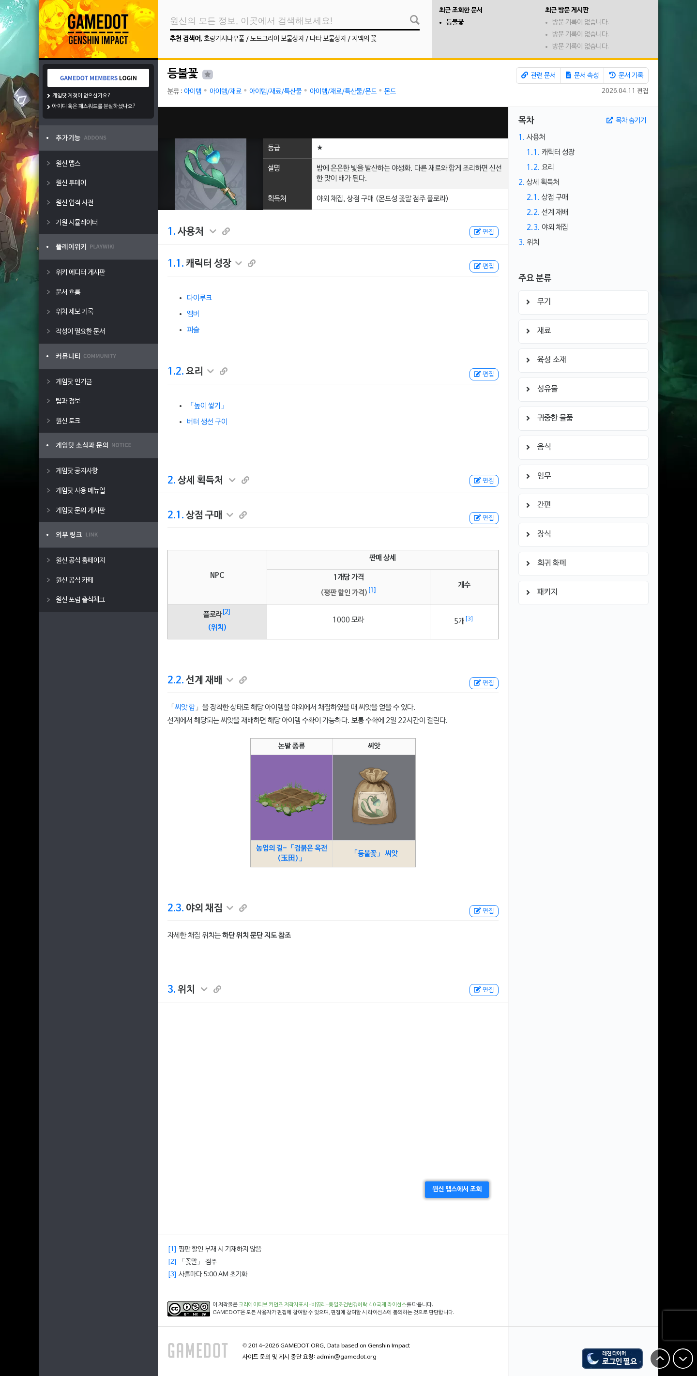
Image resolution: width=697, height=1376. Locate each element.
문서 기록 (626, 75)
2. (171, 480)
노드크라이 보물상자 (277, 39)
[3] (469, 619)
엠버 (193, 314)
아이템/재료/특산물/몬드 (343, 91)
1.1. (175, 263)
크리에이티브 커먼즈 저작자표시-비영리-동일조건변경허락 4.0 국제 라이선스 (323, 1305)
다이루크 (199, 298)
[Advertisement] (333, 122)
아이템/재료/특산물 (275, 91)
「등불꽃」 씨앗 (374, 854)
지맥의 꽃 (364, 39)
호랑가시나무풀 (224, 39)
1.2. (175, 371)
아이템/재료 (226, 91)
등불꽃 (455, 22)
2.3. (175, 908)
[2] (226, 612)
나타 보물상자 (328, 39)
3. (171, 989)
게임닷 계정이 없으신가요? (81, 96)
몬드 (390, 91)
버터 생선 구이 (207, 422)
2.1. (175, 515)
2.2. (175, 680)
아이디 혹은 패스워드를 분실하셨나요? (94, 106)
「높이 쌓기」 (207, 406)
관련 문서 (538, 75)
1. (171, 232)
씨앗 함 (185, 707)
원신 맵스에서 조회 (457, 1189)
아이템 (192, 91)
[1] (372, 590)
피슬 (193, 330)
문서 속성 (582, 75)
